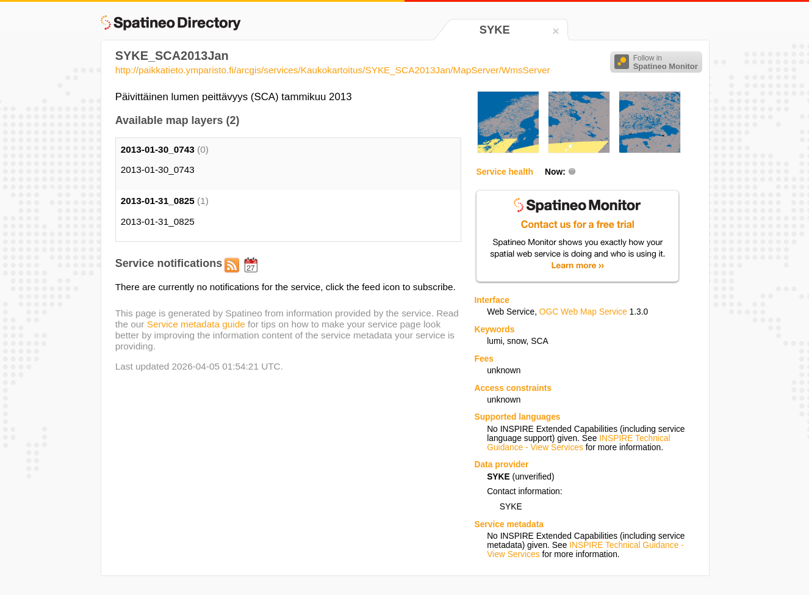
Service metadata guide (196, 324)
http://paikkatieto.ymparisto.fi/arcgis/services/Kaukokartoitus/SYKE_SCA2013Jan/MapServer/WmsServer (332, 70)
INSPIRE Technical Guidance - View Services (578, 443)
